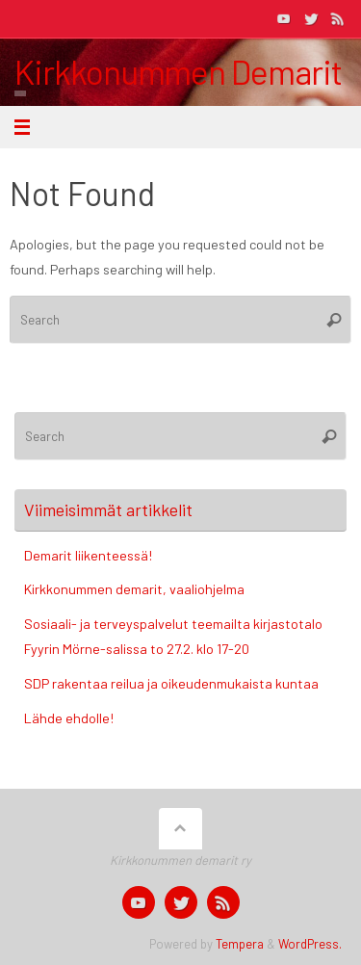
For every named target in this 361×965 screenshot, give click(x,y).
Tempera (240, 944)
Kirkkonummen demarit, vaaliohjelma (134, 589)
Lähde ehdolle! (69, 718)
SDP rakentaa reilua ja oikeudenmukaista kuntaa (171, 683)
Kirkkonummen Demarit (178, 72)
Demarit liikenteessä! (88, 555)
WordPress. (310, 944)
